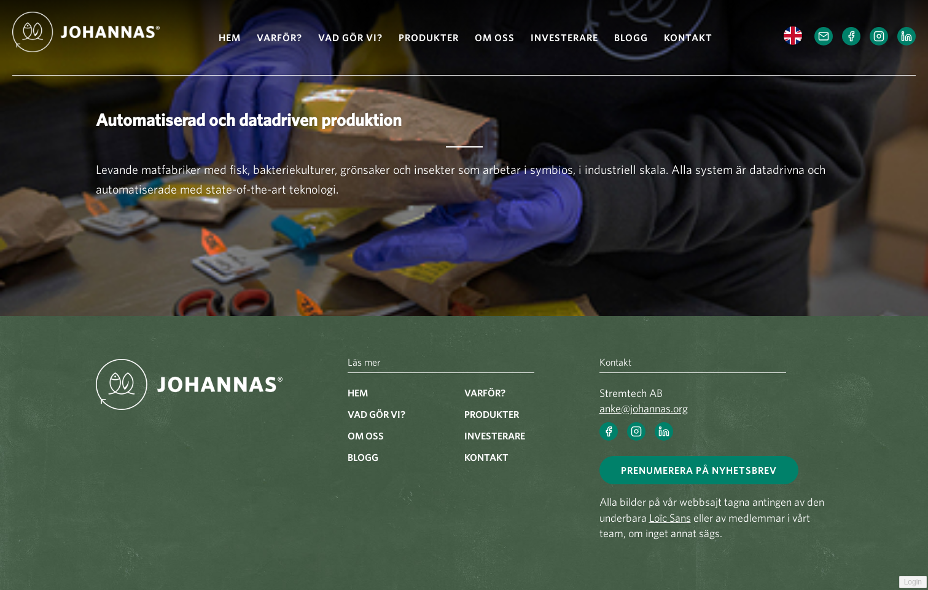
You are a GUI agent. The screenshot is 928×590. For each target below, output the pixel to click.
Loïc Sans (670, 517)
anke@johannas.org (643, 408)
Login (913, 582)
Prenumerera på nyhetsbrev (699, 470)
